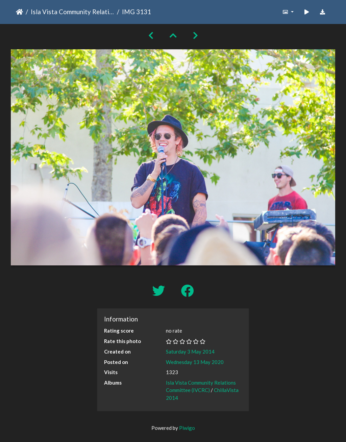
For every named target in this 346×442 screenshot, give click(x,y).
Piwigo (187, 428)
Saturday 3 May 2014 (190, 351)
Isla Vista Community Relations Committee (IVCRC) (72, 12)
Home (19, 12)
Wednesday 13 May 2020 (195, 362)
